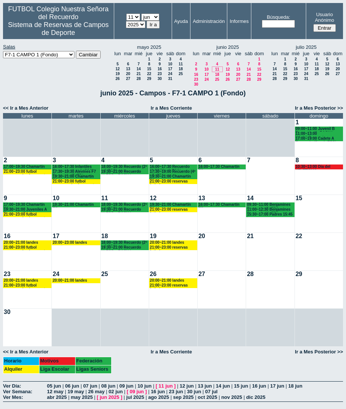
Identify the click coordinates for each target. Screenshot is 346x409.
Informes (239, 21)
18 (180, 69)
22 (149, 74)
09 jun (126, 386)
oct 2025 (207, 397)
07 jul (211, 391)
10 (170, 64)
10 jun (144, 386)
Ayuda (181, 21)
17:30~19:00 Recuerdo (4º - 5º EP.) (172, 171)
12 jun (187, 386)
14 (138, 69)
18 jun (295, 386)
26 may (96, 391)
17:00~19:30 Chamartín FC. (24, 167)
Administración (209, 21)
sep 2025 (183, 397)
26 (117, 79)
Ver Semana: (17, 391)
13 (128, 69)
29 (149, 79)
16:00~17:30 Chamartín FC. (218, 167)
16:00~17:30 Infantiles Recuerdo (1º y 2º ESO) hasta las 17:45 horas (73, 167)
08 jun (108, 386)
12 (117, 69)
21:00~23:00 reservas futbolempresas (169, 181)
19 (117, 74)
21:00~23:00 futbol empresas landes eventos (27, 171)
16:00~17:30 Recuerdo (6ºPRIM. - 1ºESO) (170, 167)
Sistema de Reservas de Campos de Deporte (58, 28)
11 (180, 64)
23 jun (176, 391)
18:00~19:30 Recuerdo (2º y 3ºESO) (124, 167)
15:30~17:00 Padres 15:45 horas (269, 214)
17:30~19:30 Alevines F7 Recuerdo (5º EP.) (74, 171)
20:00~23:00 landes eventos (70, 242)
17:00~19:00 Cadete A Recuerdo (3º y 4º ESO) (316, 138)
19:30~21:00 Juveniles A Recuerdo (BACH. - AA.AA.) (25, 209)
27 (128, 79)
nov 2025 (231, 397)
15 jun (241, 386)
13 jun (205, 386)
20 (128, 74)
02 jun (116, 391)
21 (138, 74)
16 (159, 69)
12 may (55, 391)
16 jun (259, 386)
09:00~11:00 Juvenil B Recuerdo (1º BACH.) (315, 129)
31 (170, 79)
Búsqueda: (278, 17)
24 (170, 74)
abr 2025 (57, 397)
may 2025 (82, 397)
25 (180, 74)
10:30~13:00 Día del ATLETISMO (313, 167)
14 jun (223, 386)
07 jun (90, 386)
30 (159, 79)
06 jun (72, 386)
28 (138, 79)
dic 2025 (255, 397)
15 (149, 69)
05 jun (54, 386)
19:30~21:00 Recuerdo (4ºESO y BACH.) (121, 171)
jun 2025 (109, 397)
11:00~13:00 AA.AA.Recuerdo (311, 133)
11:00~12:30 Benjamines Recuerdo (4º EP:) (268, 209)
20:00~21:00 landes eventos (21, 242)
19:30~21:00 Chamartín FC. (73, 176)
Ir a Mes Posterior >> (319, 108)
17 (170, 69)
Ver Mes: (13, 397)
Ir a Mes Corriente (171, 108)
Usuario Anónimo (324, 17)
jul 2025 (135, 397)
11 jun (166, 386)
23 (159, 74)
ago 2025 (158, 397)
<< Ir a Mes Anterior (25, 108)
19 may (76, 391)
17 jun (277, 386)
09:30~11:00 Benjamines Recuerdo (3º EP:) (268, 204)
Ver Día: (12, 386)
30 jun (194, 391)
